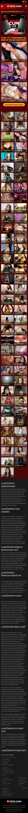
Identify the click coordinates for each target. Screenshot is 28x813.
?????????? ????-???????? (9, 773)
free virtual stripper (7, 769)
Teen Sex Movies (6, 783)
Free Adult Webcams (7, 793)
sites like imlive (6, 759)
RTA (10, 803)
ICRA (17, 803)
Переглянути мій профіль (14, 104)
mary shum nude (22, 781)
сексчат (3, 1)
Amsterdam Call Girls (7, 779)
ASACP (13, 803)
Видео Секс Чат (6, 789)
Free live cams (22, 779)
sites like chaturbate (7, 795)
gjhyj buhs (5, 791)
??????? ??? (5, 778)
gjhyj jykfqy (5, 767)
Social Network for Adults (8, 771)
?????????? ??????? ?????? (9, 757)
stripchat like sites (23, 778)
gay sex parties (6, 761)
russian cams (6, 788)
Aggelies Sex (22, 783)
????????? (5, 785)
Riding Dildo (5, 763)
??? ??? (20, 785)
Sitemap (4, 775)
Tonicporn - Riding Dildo (8, 764)
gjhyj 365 (25, 788)
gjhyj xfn (4, 781)
